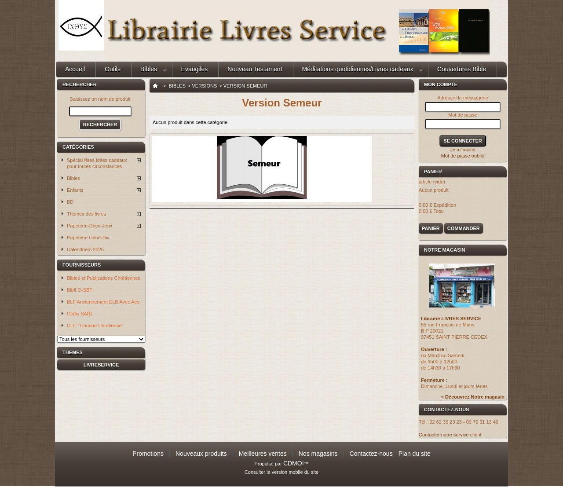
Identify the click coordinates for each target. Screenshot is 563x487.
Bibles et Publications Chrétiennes (103, 278)
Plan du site (414, 453)
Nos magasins (318, 453)
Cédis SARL (80, 313)
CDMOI (293, 463)
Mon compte (440, 84)
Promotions (148, 453)
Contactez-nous (371, 453)
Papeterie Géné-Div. (88, 237)
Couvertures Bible (461, 69)
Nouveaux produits (201, 453)
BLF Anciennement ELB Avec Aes (103, 301)
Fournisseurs (81, 264)
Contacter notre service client (450, 434)
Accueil (75, 69)
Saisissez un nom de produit (99, 99)
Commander (463, 228)
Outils (113, 69)
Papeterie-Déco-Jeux (89, 225)
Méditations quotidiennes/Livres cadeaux (358, 71)
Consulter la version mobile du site (281, 472)
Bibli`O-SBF (79, 290)
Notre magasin (444, 250)
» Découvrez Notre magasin (473, 396)
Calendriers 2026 (85, 249)
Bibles (149, 71)
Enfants (75, 190)
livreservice (101, 364)
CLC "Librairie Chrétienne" (95, 325)
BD (70, 202)
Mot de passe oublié (462, 155)
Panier (434, 171)
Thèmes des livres (86, 213)
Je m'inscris (462, 149)
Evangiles (194, 69)
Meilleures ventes (263, 453)
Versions (204, 85)
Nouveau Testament (254, 69)
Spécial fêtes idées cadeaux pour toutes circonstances (97, 163)
